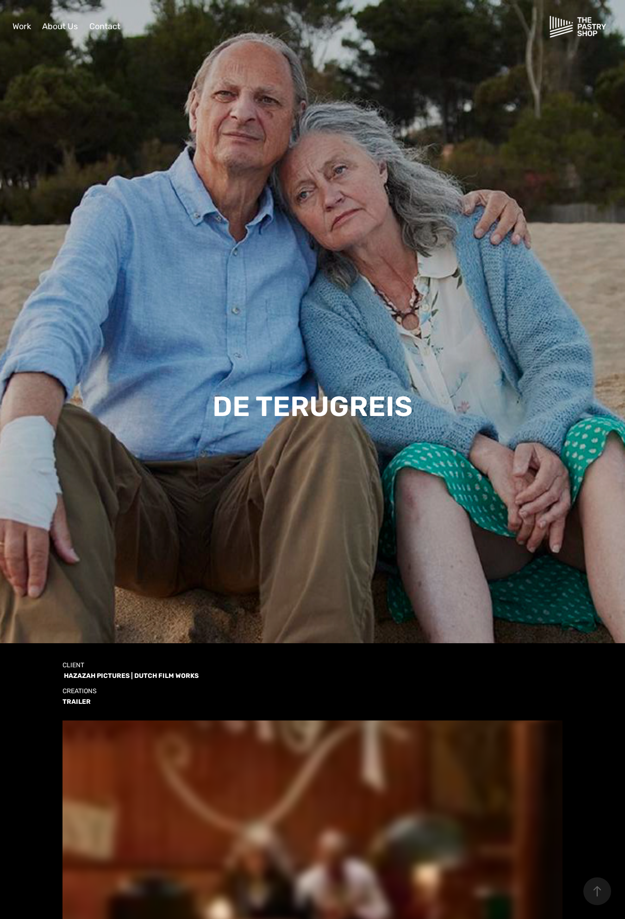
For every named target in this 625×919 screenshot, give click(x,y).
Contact (104, 26)
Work (21, 26)
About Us (60, 26)
